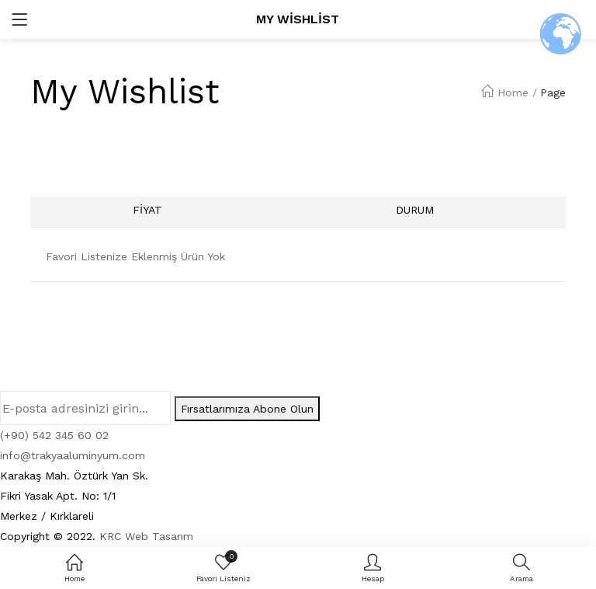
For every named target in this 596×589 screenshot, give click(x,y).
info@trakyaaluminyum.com (72, 455)
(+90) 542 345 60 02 (54, 435)
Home (504, 92)
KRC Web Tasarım (146, 536)
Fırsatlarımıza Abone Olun (247, 409)
